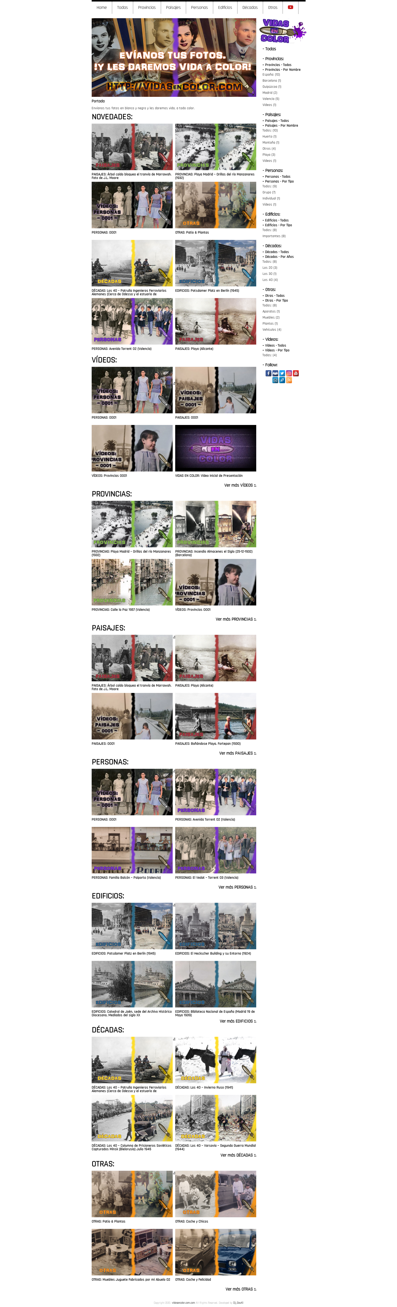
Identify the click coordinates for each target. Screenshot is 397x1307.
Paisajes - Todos (277, 121)
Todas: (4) (270, 355)
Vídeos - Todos (275, 345)
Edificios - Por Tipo (278, 225)
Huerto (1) (269, 136)
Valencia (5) (271, 99)
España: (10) (271, 74)
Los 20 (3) (270, 267)
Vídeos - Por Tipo (277, 350)
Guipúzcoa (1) (272, 86)
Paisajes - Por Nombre (281, 125)
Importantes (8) (274, 236)
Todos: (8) (270, 230)
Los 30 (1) (269, 274)
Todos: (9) (270, 186)
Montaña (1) (271, 142)
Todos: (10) (270, 130)
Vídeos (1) (269, 105)
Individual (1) (271, 198)
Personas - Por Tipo (279, 181)
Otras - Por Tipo (276, 300)
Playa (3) (269, 154)
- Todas (269, 49)
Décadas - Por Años (279, 257)
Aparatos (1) (271, 311)
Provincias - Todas (278, 65)
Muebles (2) (271, 317)
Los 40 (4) (270, 280)
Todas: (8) (270, 305)
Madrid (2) (270, 93)
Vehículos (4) (272, 329)
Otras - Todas (275, 296)
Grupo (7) (269, 192)
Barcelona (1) (272, 80)
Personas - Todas (277, 176)
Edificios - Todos (277, 220)
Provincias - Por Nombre (283, 69)
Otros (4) (269, 148)
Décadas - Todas (277, 252)
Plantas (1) (270, 323)
